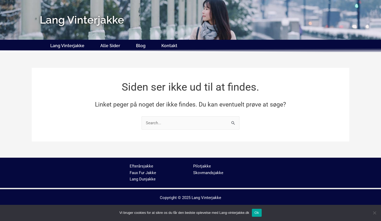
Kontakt (169, 45)
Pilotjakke (202, 166)
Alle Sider (110, 45)
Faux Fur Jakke (143, 172)
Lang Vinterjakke (67, 45)
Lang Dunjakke (143, 179)
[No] (374, 212)
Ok (257, 213)
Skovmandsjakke (208, 172)
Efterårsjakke (141, 166)
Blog (141, 45)
